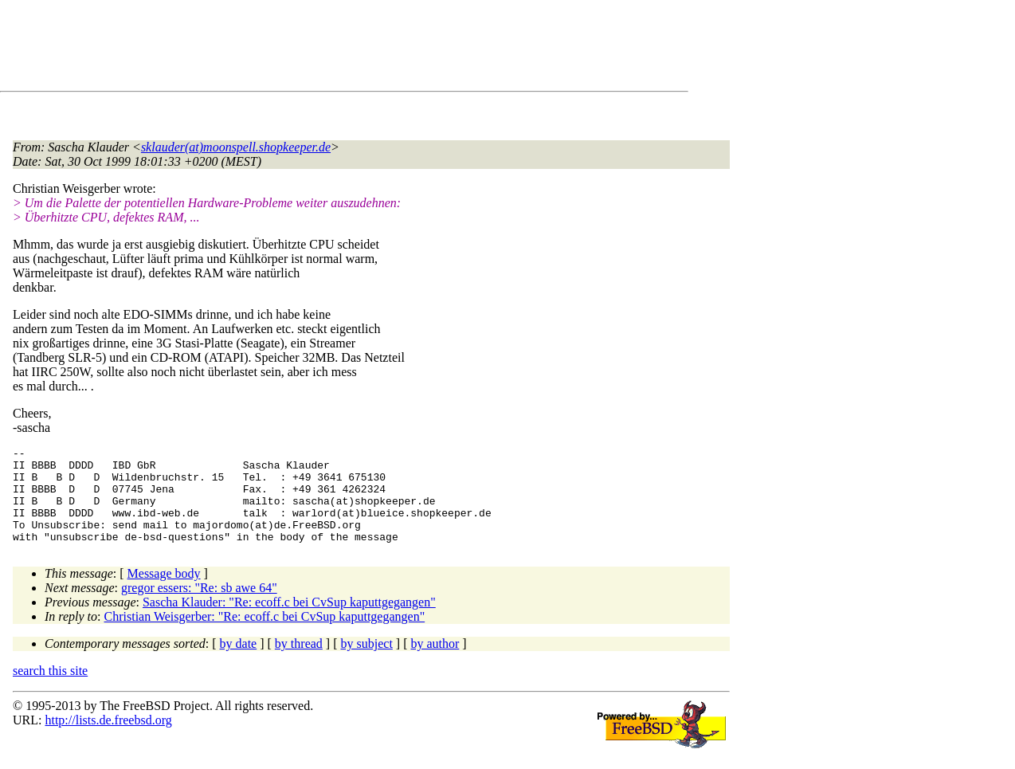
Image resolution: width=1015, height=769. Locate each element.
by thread (299, 662)
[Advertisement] (303, 48)
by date (238, 662)
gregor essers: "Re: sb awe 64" (199, 607)
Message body (164, 592)
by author (434, 662)
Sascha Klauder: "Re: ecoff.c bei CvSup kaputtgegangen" (289, 621)
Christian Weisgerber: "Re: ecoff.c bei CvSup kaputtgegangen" (264, 635)
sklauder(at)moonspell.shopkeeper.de (236, 147)
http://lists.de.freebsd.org (108, 739)
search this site (50, 689)
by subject (367, 662)
